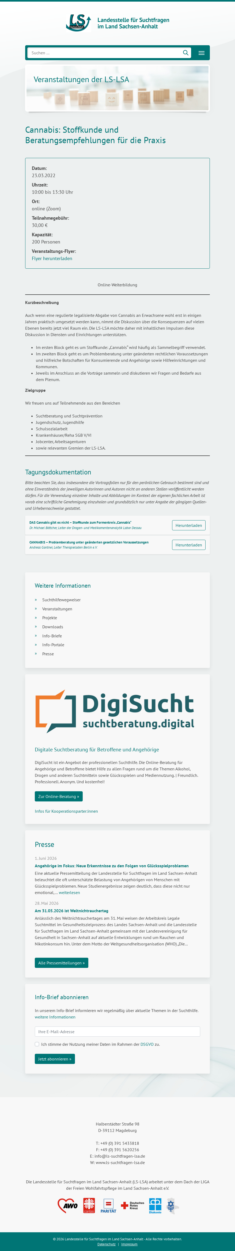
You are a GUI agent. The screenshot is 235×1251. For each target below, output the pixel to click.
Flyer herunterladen (52, 258)
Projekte (49, 617)
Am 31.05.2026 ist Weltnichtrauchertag (71, 910)
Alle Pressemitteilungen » (61, 962)
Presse (48, 653)
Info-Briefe (52, 635)
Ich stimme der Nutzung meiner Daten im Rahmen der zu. (100, 1044)
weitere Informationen (55, 1017)
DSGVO (147, 1044)
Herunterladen (189, 525)
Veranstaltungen (57, 608)
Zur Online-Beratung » (58, 796)
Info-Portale (53, 644)
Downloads (52, 626)
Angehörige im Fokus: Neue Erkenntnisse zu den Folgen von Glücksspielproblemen (112, 865)
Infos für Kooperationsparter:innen (66, 811)
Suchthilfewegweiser (61, 599)
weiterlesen (69, 892)
